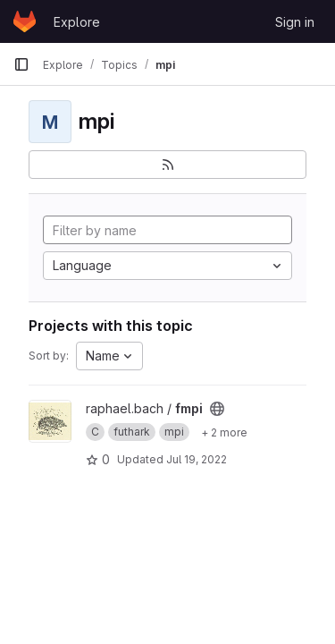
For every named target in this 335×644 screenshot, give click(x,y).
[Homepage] (24, 21)
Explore (77, 22)
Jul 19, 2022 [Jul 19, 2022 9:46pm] (196, 459)
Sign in (294, 22)
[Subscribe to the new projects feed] (167, 164)
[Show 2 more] (224, 432)
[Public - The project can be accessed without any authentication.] (217, 409)
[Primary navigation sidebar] (21, 64)
